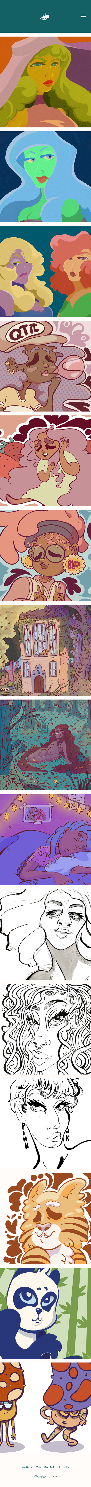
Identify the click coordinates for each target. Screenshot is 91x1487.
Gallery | (28, 1467)
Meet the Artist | (48, 1467)
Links (65, 1467)
